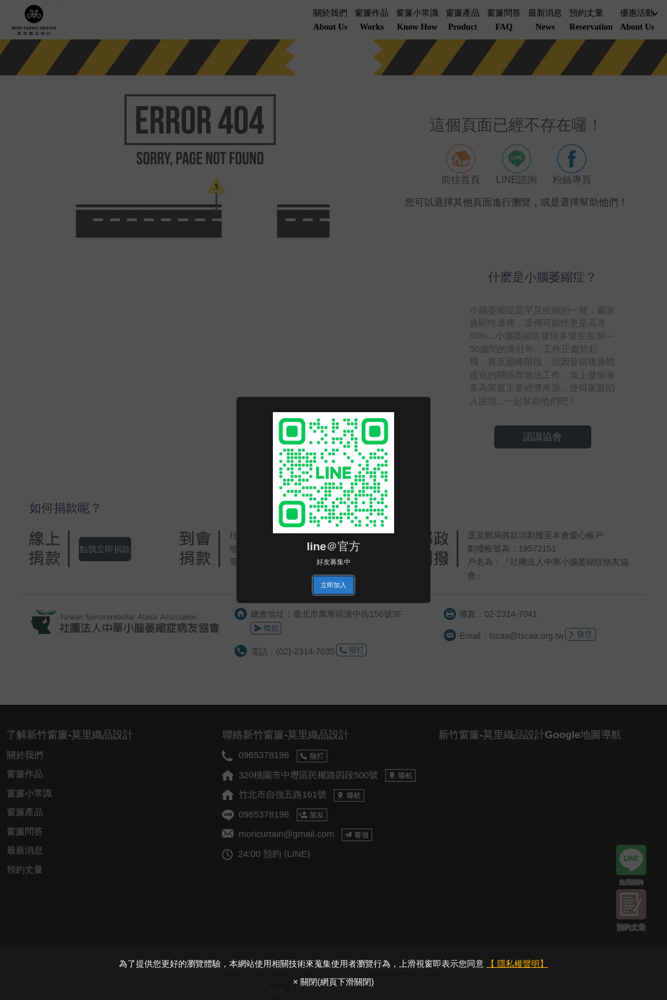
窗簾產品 (463, 21)
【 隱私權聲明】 (517, 963)
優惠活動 (639, 21)
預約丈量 (591, 21)
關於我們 (330, 21)
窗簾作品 (372, 21)
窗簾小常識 (417, 21)
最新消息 (545, 21)
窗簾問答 (504, 21)
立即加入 (333, 584)
